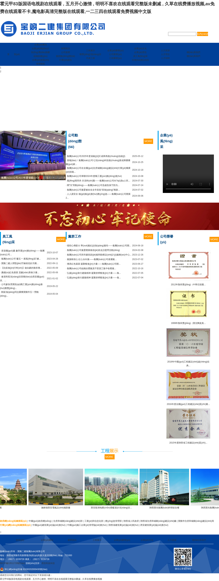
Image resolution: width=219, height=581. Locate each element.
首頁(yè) (20, 540)
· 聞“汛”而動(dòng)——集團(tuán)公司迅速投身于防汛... (93, 185)
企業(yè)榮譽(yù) (122, 540)
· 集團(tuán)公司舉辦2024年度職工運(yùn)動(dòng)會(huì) (94, 176)
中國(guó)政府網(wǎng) (40, 521)
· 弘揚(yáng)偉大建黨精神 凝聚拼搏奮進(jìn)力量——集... (93, 273)
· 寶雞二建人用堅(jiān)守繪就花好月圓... (19, 263)
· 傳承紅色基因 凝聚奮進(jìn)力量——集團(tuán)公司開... (93, 264)
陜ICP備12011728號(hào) (12, 563)
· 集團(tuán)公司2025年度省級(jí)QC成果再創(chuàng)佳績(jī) (95, 156)
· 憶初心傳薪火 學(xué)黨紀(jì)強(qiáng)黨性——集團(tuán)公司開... (98, 245)
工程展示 (97, 540)
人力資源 (172, 540)
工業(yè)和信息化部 (93, 521)
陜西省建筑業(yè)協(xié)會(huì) (124, 525)
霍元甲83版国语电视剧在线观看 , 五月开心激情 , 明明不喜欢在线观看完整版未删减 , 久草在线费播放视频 (51, 579)
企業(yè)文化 (147, 540)
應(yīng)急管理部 (113, 521)
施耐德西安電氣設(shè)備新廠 (58, 507)
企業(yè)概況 (47, 540)
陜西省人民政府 (131, 521)
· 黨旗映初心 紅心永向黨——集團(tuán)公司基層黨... (91, 259)
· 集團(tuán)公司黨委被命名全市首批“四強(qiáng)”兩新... (93, 190)
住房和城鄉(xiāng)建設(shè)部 (67, 521)
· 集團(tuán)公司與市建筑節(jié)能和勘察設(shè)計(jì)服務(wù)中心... (99, 254)
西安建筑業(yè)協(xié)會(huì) (154, 525)
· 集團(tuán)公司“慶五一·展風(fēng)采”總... (20, 258)
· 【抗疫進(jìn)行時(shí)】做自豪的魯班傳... (21, 268)
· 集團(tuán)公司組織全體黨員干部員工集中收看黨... (91, 268)
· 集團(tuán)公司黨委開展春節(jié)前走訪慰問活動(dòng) (93, 250)
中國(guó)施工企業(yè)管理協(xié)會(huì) (87, 525)
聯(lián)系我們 (199, 540)
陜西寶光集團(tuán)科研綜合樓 (167, 507)
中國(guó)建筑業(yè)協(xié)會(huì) (49, 525)
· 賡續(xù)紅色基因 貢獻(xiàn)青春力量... (19, 272)
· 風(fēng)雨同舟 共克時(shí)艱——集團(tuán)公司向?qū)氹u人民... (98, 180)
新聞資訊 (72, 540)
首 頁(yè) (13, 54)
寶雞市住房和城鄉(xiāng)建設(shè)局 (196, 521)
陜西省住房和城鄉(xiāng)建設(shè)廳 (158, 521)
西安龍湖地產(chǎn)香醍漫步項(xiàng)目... (114, 507)
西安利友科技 (48, 563)
